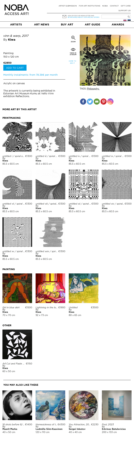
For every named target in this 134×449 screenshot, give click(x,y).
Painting (8, 53)
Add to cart (15, 68)
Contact (114, 6)
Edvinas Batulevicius (114, 429)
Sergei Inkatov (77, 429)
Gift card (126, 6)
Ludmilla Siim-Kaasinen (49, 429)
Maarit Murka (9, 429)
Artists (16, 25)
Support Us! (124, 11)
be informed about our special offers (83, 17)
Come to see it (72, 62)
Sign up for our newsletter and (81, 15)
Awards (118, 25)
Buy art (67, 25)
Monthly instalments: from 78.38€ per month (30, 75)
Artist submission (68, 6)
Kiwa (11, 40)
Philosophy (93, 89)
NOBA (105, 6)
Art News (41, 25)
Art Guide (92, 25)
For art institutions (89, 6)
